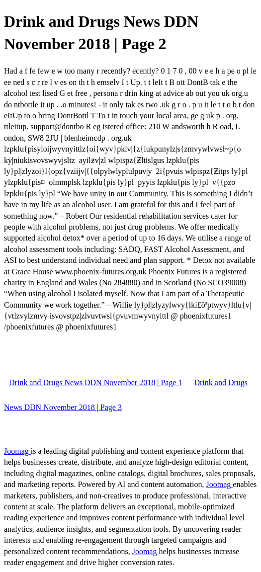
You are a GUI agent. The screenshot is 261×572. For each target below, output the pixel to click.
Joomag (17, 451)
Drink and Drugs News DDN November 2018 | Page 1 (95, 382)
